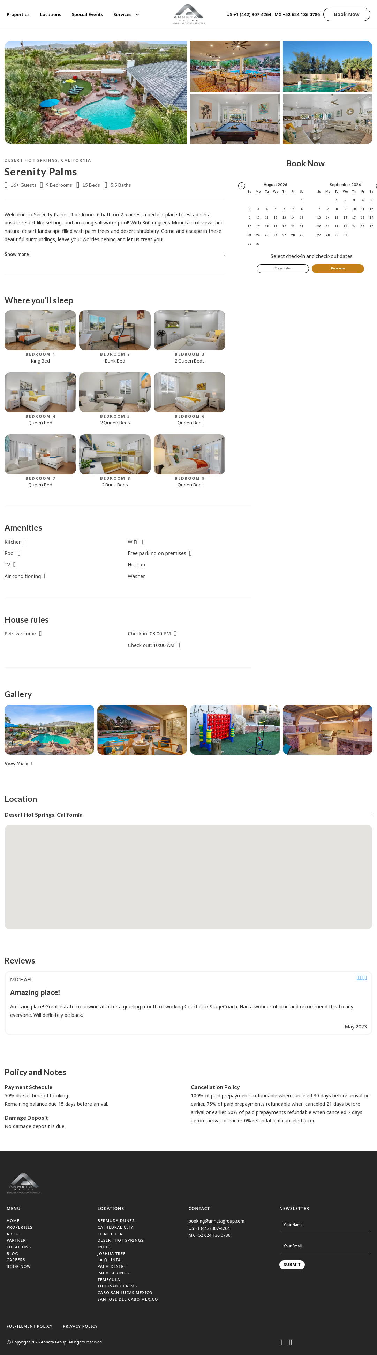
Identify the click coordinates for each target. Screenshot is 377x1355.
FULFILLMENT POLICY (30, 1326)
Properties (18, 14)
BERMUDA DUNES (116, 1220)
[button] (115, 254)
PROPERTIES (19, 1227)
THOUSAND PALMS (117, 1285)
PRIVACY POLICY (80, 1326)
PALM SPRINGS (113, 1273)
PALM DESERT (112, 1266)
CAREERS (16, 1259)
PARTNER (16, 1240)
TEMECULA (109, 1279)
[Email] (324, 1246)
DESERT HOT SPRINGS (121, 1240)
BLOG (12, 1253)
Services (122, 14)
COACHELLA (110, 1233)
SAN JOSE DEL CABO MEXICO (128, 1299)
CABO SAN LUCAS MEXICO (125, 1292)
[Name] (324, 1225)
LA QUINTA (109, 1259)
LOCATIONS (19, 1246)
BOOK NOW (19, 1266)
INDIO (104, 1246)
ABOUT (14, 1233)
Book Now (347, 14)
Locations (50, 14)
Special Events (87, 14)
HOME (13, 1220)
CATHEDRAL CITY (115, 1227)
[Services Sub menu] (137, 14)
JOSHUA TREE (112, 1253)
